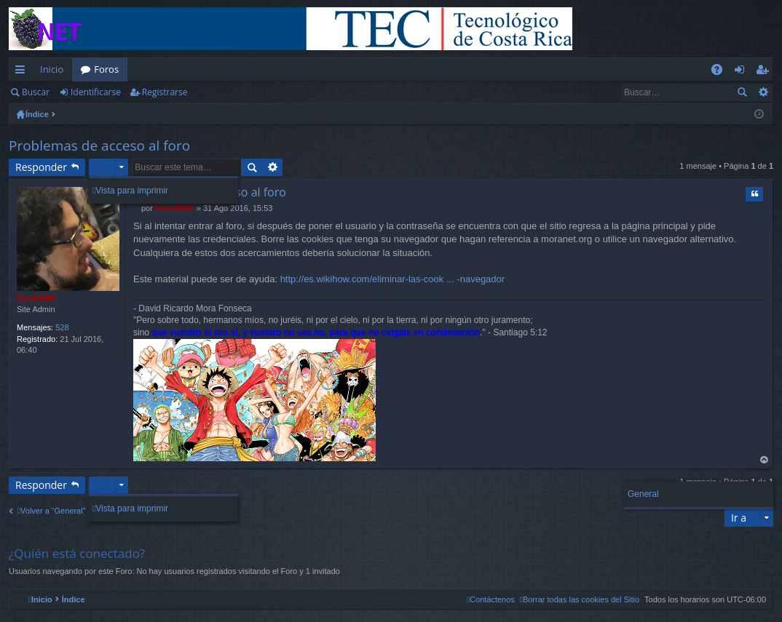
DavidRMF (36, 298)
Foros (106, 69)
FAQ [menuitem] (721, 72)
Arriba (764, 460)
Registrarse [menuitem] (765, 72)
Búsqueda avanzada (763, 92)
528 (61, 327)
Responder (41, 167)
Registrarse (165, 92)
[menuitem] (579, 599)
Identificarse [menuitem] (743, 72)
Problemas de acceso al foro (99, 145)
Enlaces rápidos (23, 72)
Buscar (36, 92)
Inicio (51, 69)
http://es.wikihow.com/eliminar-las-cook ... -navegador (392, 279)
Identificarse (96, 92)
